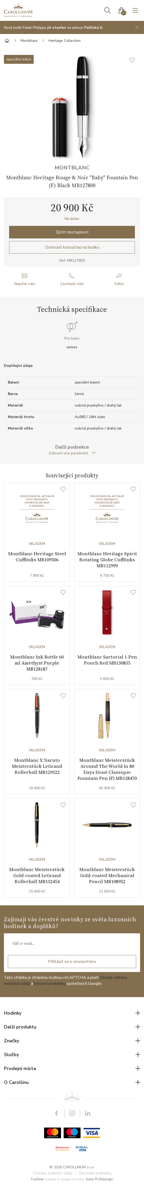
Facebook (56, 1113)
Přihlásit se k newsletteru (72, 962)
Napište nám (24, 283)
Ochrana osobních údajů (53, 1173)
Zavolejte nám (72, 283)
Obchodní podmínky (95, 1173)
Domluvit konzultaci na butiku (72, 247)
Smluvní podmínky (49, 983)
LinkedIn (87, 1113)
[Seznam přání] (63, 489)
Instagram (72, 1113)
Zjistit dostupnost (72, 232)
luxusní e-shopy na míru (64, 1179)
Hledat (107, 10)
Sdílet (119, 283)
